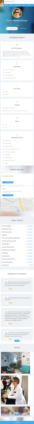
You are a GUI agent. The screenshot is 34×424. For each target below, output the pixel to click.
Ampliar (17, 204)
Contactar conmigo (23, 28)
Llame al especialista (8, 182)
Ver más (17, 340)
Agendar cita (17, 422)
